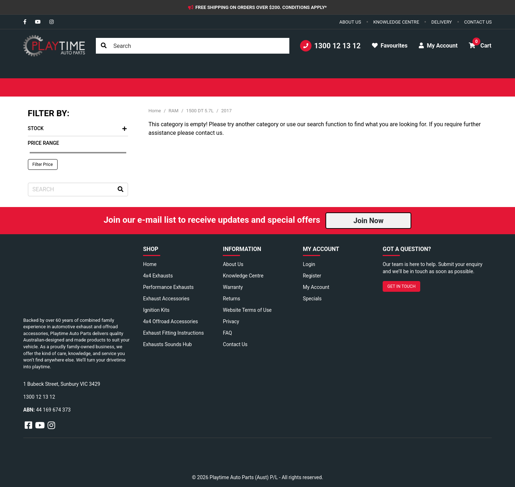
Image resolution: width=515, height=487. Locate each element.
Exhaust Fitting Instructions (173, 333)
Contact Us (235, 344)
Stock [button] (77, 128)
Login (309, 264)
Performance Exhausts (168, 287)
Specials (312, 298)
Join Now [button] (368, 220)
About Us (233, 264)
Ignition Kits (156, 310)
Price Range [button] (43, 143)
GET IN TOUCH (401, 286)
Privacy (231, 321)
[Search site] (104, 46)
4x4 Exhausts (158, 276)
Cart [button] (480, 43)
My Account (316, 287)
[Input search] (192, 46)
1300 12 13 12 (330, 45)
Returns (231, 298)
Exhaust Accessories (166, 298)
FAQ (227, 333)
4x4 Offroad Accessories (170, 321)
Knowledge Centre (243, 276)
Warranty (233, 287)
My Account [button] (438, 45)
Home (150, 264)
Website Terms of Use (247, 310)
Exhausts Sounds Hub (167, 344)
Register (312, 276)
